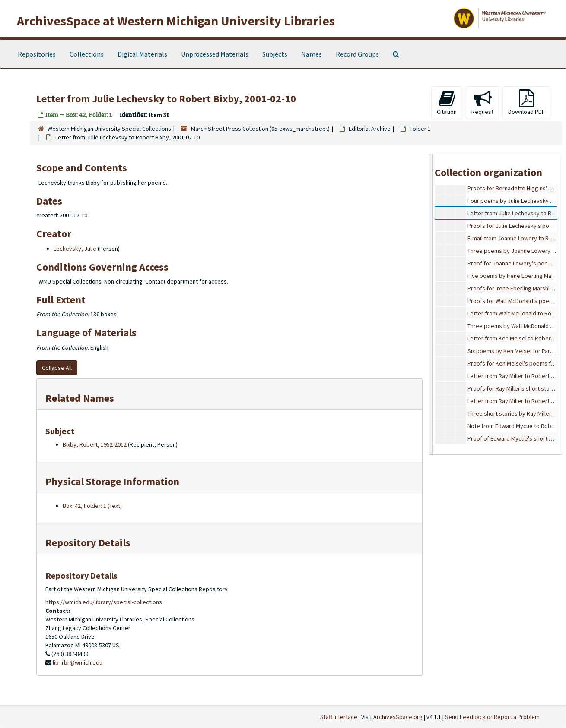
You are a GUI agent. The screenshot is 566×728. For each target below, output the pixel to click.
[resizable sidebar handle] (431, 304)
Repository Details (87, 542)
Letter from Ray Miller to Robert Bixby (516, 376)
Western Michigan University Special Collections (109, 128)
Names (311, 54)
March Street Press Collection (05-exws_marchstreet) (260, 128)
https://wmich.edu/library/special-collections (103, 602)
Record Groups (357, 54)
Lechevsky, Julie (75, 248)
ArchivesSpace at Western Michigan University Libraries (176, 21)
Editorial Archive (370, 128)
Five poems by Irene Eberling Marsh (513, 276)
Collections (87, 54)
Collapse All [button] (57, 368)
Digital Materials (142, 54)
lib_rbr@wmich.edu (77, 662)
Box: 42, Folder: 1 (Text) (92, 506)
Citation (447, 102)
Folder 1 (420, 128)
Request (482, 102)
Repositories (37, 54)
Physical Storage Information (112, 481)
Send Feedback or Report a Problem (492, 717)
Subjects (274, 54)
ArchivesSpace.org (398, 717)
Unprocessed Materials (214, 54)
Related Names (79, 398)
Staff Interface (338, 717)
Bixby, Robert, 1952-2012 (95, 444)
